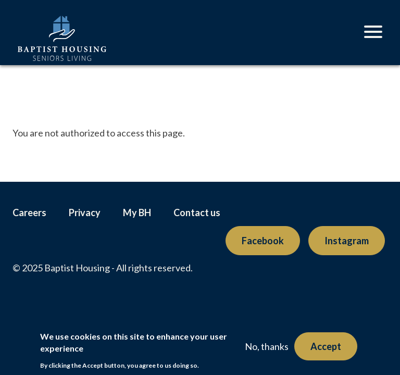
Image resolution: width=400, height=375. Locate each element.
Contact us (196, 212)
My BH (137, 212)
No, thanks (267, 346)
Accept (325, 346)
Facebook (263, 240)
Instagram (346, 240)
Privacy (85, 212)
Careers (29, 212)
